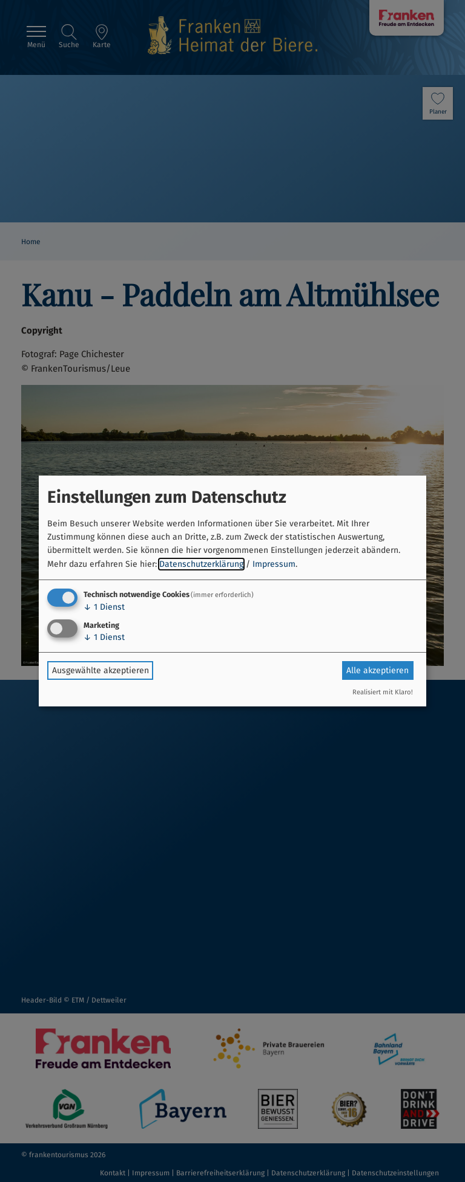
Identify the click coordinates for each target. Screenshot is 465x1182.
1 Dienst (104, 607)
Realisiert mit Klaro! (382, 692)
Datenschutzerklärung (201, 564)
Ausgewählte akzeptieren (100, 670)
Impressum (273, 564)
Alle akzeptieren (377, 670)
